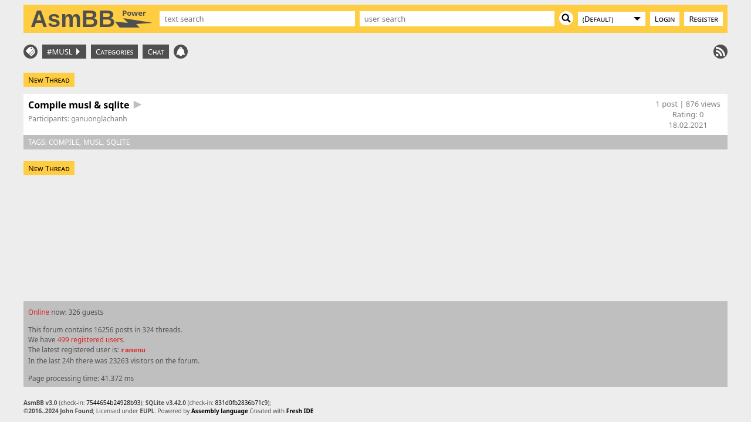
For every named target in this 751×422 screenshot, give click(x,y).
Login (665, 18)
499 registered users (90, 339)
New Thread (49, 79)
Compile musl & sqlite (79, 104)
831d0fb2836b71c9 (241, 403)
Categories (114, 51)
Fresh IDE (300, 411)
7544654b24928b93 (113, 403)
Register (703, 18)
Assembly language (219, 411)
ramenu (133, 350)
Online (38, 311)
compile (64, 142)
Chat (155, 51)
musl (93, 142)
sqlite (118, 142)
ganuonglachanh (99, 119)
